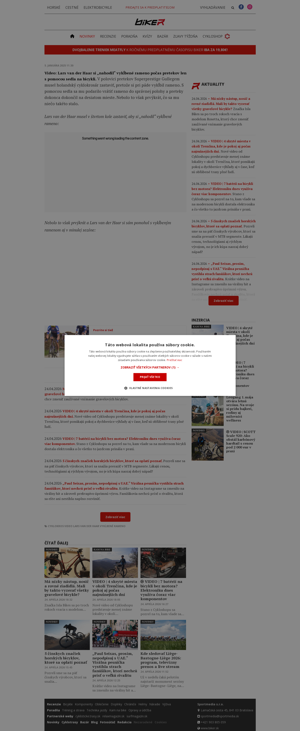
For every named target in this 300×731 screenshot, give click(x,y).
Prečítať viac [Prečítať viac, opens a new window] (174, 360)
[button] (150, 367)
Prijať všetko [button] (150, 377)
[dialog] (150, 365)
